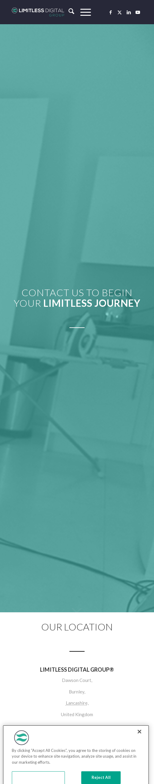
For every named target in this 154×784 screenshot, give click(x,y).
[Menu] (82, 12)
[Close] (139, 739)
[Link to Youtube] (137, 12)
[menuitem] (68, 12)
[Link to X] (119, 12)
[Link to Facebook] (110, 12)
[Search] (68, 12)
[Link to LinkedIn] (128, 12)
